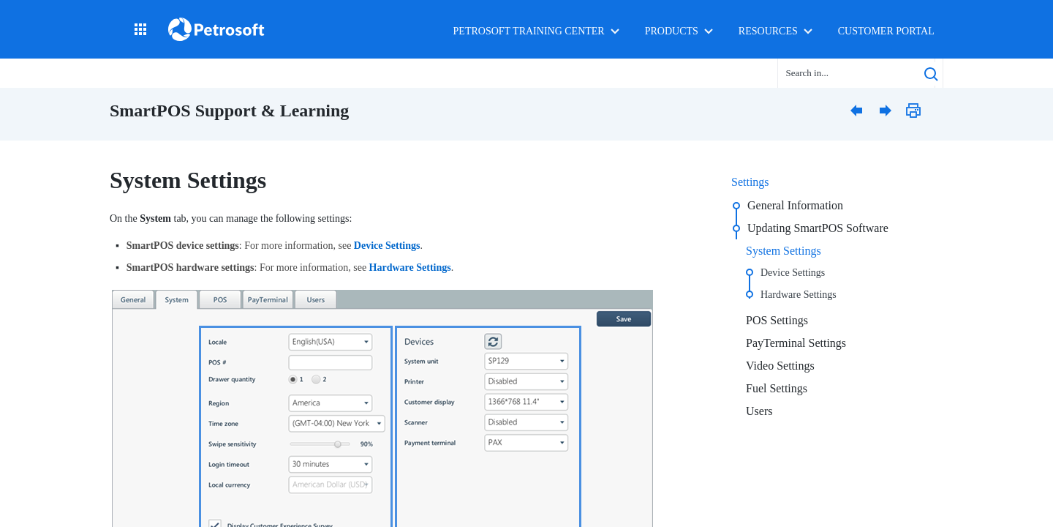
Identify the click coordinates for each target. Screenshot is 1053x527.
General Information (795, 205)
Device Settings (792, 272)
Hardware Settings (798, 294)
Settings (750, 182)
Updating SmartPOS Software (817, 228)
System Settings (783, 250)
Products (671, 31)
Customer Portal (886, 31)
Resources (768, 31)
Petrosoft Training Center (529, 31)
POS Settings (777, 320)
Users (759, 411)
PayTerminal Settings (796, 343)
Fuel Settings (776, 388)
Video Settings (780, 365)
